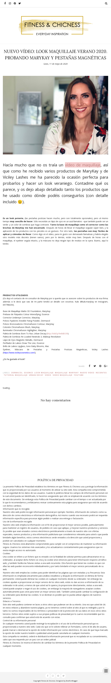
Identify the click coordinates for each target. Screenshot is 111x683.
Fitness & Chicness (48, 681)
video (48, 375)
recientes (101, 372)
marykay (74, 372)
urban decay (36, 375)
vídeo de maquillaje (83, 165)
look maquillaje (44, 372)
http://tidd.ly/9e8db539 (57, 333)
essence (28, 372)
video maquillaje (62, 375)
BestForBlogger (72, 681)
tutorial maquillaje (16, 375)
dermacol (17, 372)
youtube (79, 375)
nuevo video (87, 372)
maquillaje (61, 372)
